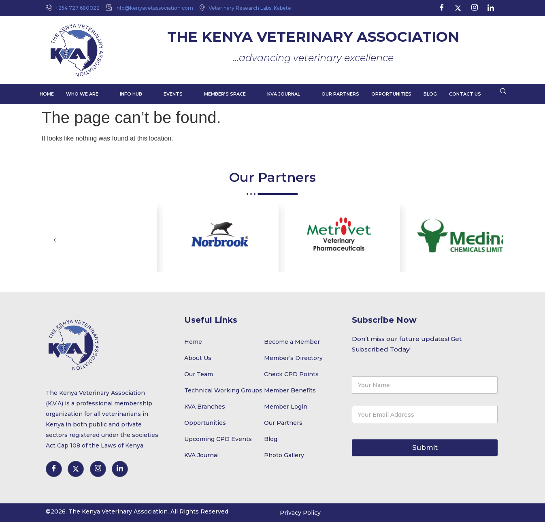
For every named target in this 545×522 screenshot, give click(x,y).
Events (176, 94)
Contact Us (465, 94)
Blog (430, 94)
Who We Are (85, 94)
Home (47, 94)
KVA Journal (287, 94)
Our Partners (340, 94)
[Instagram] (474, 8)
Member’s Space (228, 94)
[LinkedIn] (491, 8)
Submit (425, 447)
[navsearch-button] (503, 92)
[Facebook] (442, 8)
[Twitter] (458, 8)
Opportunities (391, 94)
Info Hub (134, 94)
